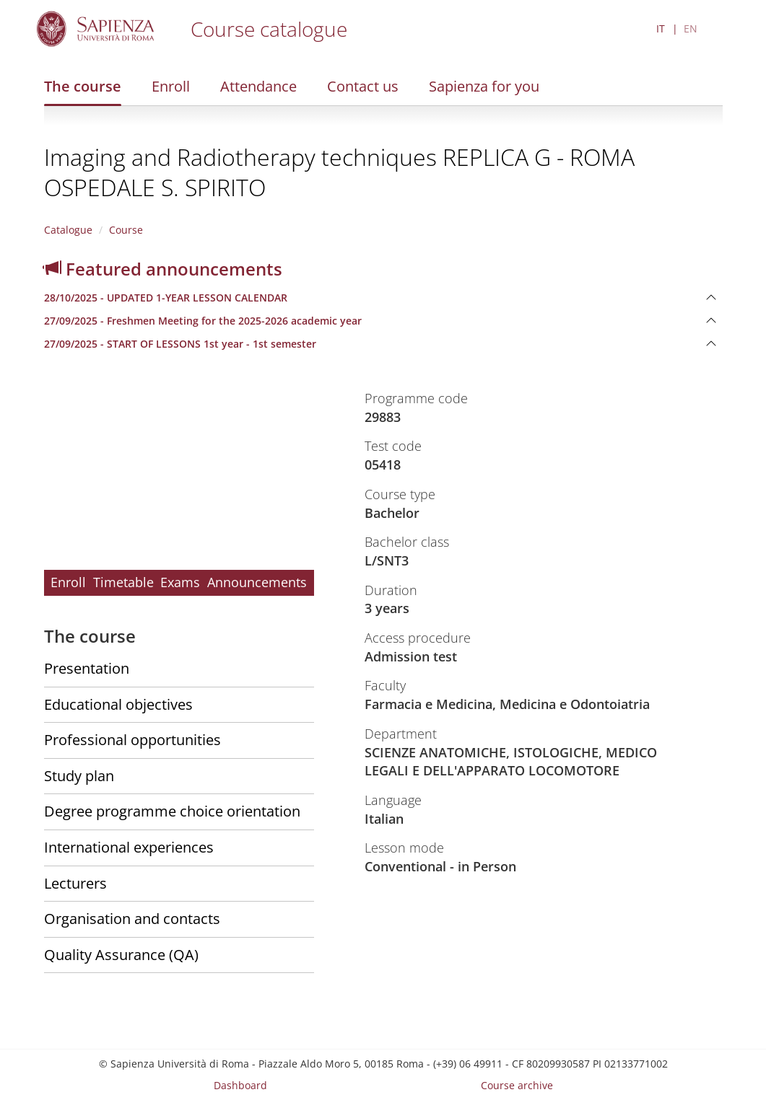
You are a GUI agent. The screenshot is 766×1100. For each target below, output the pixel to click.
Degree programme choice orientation (172, 811)
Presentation (86, 668)
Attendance (258, 86)
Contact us (363, 86)
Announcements (257, 582)
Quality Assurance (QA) (121, 954)
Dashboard (240, 1085)
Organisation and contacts (132, 918)
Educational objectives (118, 704)
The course (82, 86)
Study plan (79, 776)
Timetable (123, 582)
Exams (180, 582)
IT (660, 28)
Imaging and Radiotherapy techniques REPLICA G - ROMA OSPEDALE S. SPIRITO (339, 172)
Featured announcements (163, 269)
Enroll (171, 86)
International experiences (129, 847)
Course (126, 230)
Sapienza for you (484, 86)
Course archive (517, 1085)
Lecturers (75, 883)
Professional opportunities (132, 739)
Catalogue (68, 230)
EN (690, 28)
